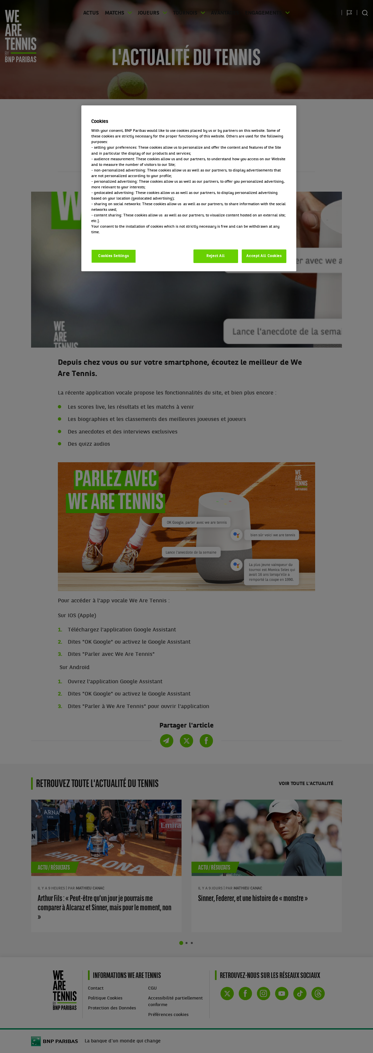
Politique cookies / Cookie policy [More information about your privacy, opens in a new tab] (120, 238)
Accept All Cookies (263, 256)
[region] (188, 188)
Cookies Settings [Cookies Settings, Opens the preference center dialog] (113, 256)
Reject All (215, 256)
